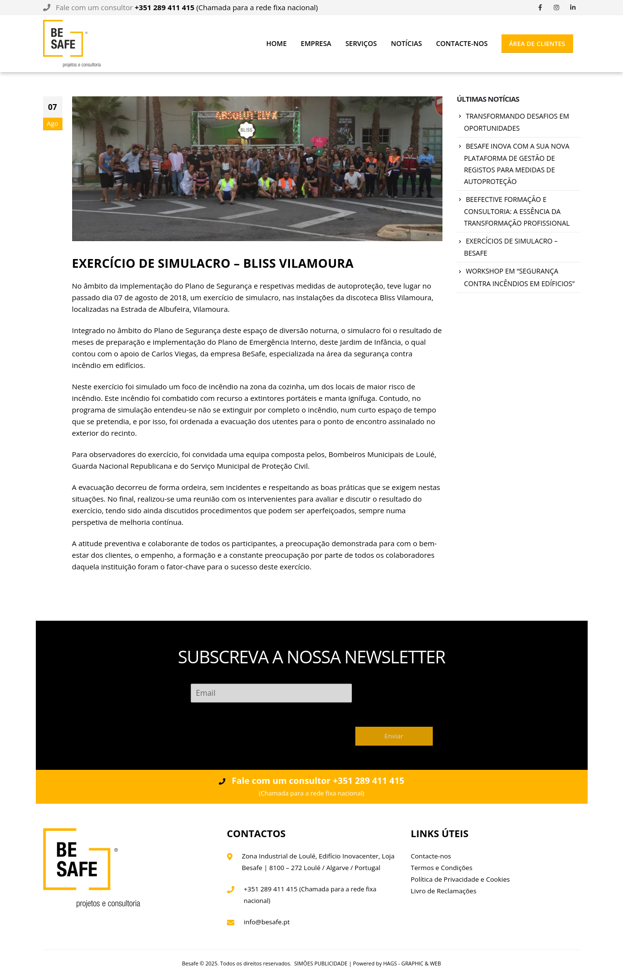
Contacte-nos (462, 43)
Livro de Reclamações (444, 891)
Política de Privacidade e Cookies (460, 879)
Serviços (361, 43)
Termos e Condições (441, 867)
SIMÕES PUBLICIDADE (321, 963)
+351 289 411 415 (271, 889)
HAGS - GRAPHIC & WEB (412, 963)
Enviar (393, 736)
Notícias (406, 43)
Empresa (316, 43)
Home (276, 43)
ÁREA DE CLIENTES (537, 43)
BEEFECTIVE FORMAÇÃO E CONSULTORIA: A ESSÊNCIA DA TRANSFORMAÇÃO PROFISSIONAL (517, 211)
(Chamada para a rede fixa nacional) (226, 7)
